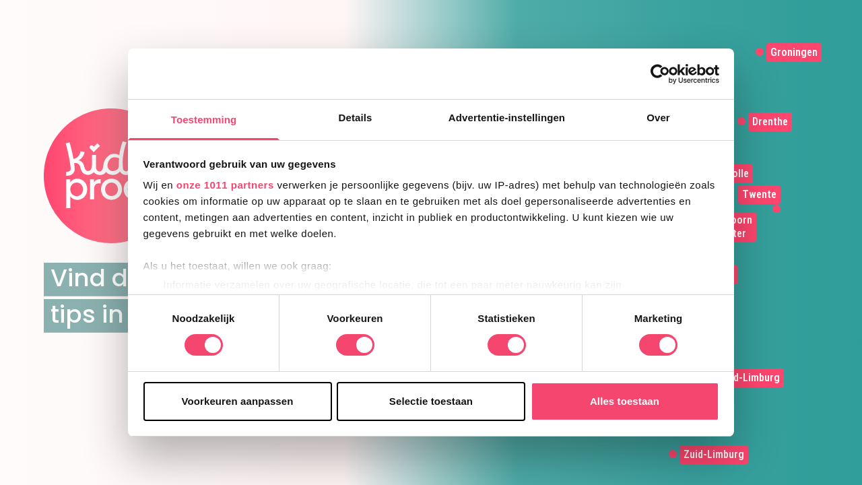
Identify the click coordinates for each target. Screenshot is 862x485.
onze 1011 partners (225, 185)
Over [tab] (658, 117)
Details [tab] (355, 117)
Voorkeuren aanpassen (238, 401)
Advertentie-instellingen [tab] (507, 117)
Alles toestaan (624, 401)
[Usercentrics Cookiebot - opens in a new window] (660, 74)
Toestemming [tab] (204, 119)
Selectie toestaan (431, 401)
